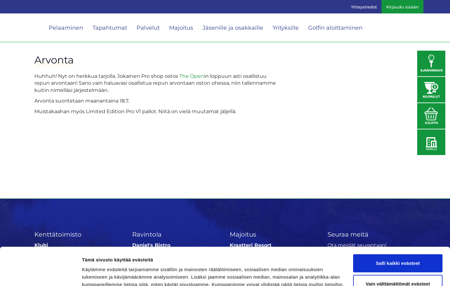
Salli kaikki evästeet (398, 227)
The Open (191, 76)
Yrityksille (285, 27)
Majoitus (181, 27)
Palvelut (148, 27)
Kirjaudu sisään (402, 6)
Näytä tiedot (95, 273)
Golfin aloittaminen (335, 27)
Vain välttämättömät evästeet (398, 248)
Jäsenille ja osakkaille (232, 27)
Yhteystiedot (364, 6)
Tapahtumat (109, 27)
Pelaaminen (66, 27)
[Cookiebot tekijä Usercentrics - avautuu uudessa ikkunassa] (40, 273)
